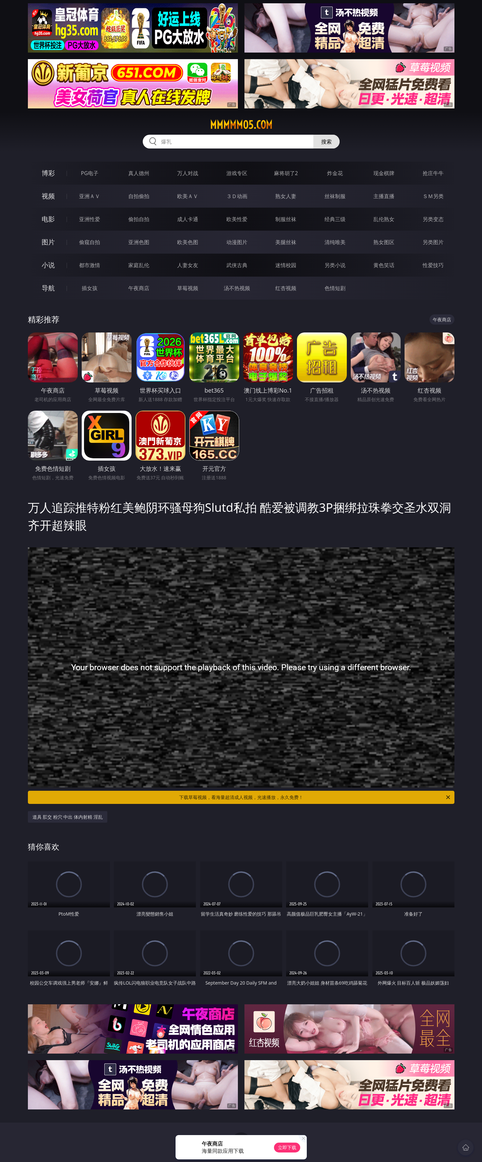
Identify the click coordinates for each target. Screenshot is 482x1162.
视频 (48, 196)
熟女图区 (383, 242)
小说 (48, 265)
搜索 (326, 141)
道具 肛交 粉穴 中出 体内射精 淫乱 (67, 817)
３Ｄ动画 (236, 196)
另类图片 (433, 242)
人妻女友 (187, 265)
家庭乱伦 (138, 265)
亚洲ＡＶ (89, 196)
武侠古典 (236, 265)
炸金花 (335, 173)
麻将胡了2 (286, 173)
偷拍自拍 (138, 219)
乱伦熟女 (383, 219)
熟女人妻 (285, 196)
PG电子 (89, 173)
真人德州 (138, 173)
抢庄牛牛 (433, 173)
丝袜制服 (335, 196)
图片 (48, 242)
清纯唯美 (335, 242)
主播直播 (383, 196)
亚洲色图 (138, 242)
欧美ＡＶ (187, 196)
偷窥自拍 (89, 242)
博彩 (48, 173)
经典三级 (335, 219)
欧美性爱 (236, 219)
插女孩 (89, 288)
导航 (48, 288)
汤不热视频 (237, 288)
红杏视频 (285, 288)
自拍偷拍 (138, 196)
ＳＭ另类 (433, 196)
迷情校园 (285, 265)
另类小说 (335, 265)
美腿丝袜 (285, 242)
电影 (48, 219)
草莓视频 (187, 288)
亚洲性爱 (89, 219)
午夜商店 (138, 288)
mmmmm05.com (241, 124)
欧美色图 (187, 242)
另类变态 (433, 219)
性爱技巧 (433, 265)
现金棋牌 (383, 173)
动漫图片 (236, 242)
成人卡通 (187, 219)
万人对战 (187, 173)
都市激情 (89, 265)
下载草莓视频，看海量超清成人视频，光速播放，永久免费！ (315, 797)
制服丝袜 (285, 219)
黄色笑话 (383, 265)
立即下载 (287, 1147)
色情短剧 (335, 288)
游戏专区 (236, 173)
